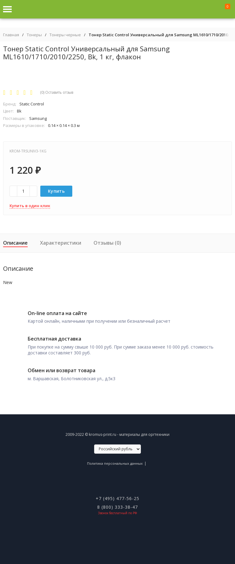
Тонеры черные (65, 35)
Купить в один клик (30, 205)
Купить (56, 191)
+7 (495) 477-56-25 (117, 498)
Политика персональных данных (115, 463)
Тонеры (34, 35)
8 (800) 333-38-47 (117, 507)
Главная (11, 35)
